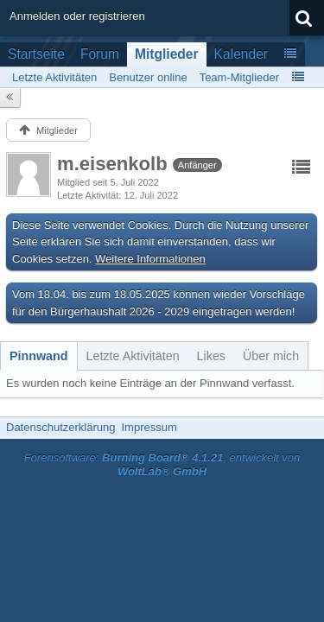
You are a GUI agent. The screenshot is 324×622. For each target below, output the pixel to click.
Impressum (148, 427)
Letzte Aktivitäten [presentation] (133, 356)
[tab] (39, 356)
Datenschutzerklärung (60, 427)
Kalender (241, 54)
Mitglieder (167, 54)
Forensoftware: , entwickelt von (162, 465)
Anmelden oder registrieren (77, 16)
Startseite (36, 54)
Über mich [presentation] (271, 356)
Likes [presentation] (211, 356)
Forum (99, 54)
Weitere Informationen (150, 258)
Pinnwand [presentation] (39, 356)
